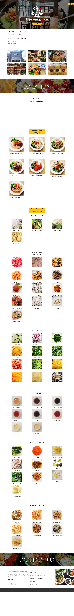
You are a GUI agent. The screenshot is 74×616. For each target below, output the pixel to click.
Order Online (37, 23)
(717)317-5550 (16, 34)
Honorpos (46, 589)
